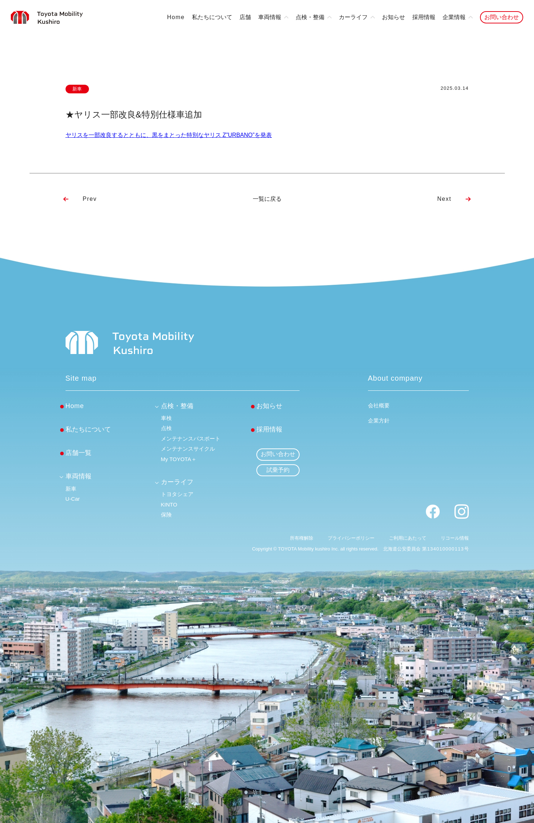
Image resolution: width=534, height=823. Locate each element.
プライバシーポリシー (351, 538)
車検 (166, 418)
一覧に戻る (267, 199)
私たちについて (212, 17)
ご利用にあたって (407, 538)
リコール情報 (455, 538)
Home (176, 17)
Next (444, 199)
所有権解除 (301, 538)
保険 (166, 515)
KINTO (169, 504)
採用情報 (423, 17)
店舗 (245, 17)
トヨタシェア (177, 494)
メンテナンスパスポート (190, 438)
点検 (166, 428)
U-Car (73, 499)
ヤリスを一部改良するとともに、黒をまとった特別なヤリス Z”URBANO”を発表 (169, 135)
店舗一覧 (78, 452)
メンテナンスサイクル (188, 449)
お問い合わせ (501, 17)
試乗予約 (278, 470)
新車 (71, 489)
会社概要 (379, 405)
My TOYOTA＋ (179, 459)
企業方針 (379, 420)
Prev (90, 199)
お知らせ (393, 17)
